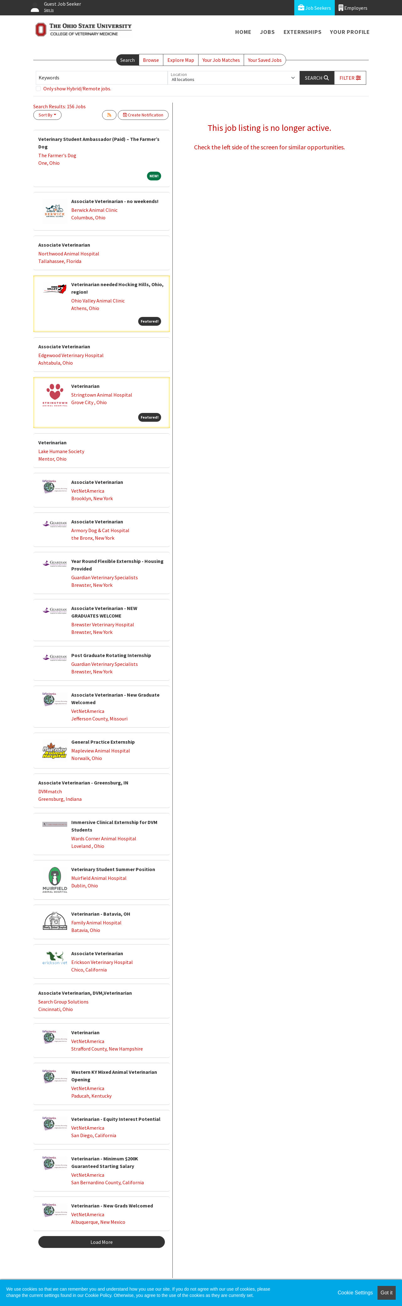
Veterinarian (85, 386)
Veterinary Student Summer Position (113, 869)
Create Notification (143, 115)
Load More (101, 1242)
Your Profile (350, 31)
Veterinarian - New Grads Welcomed (112, 1205)
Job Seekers (314, 8)
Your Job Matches (221, 60)
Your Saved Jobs (265, 60)
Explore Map (180, 60)
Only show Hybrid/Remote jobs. (77, 88)
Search (127, 60)
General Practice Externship (103, 742)
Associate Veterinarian (64, 245)
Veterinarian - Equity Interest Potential (115, 1119)
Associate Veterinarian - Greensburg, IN (83, 782)
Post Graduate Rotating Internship (111, 655)
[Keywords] (102, 78)
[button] (350, 78)
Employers (353, 8)
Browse (151, 60)
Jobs (267, 31)
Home (243, 31)
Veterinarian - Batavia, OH (100, 914)
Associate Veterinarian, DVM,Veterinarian (85, 993)
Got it (387, 1292)
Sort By (45, 115)
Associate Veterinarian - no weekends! (115, 201)
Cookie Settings (355, 1292)
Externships (303, 31)
